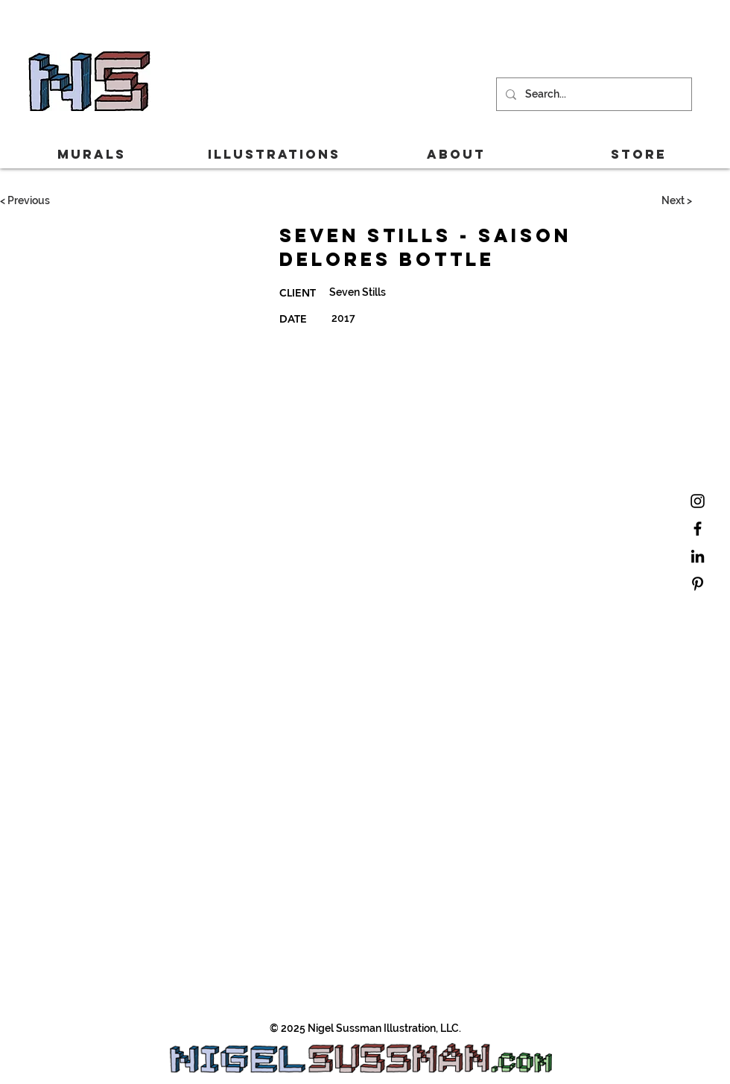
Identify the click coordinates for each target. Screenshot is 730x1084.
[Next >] (676, 201)
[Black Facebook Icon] (697, 528)
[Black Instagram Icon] (697, 501)
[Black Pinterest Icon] (697, 583)
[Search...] (592, 94)
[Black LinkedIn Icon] (697, 556)
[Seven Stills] (470, 292)
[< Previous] (25, 201)
